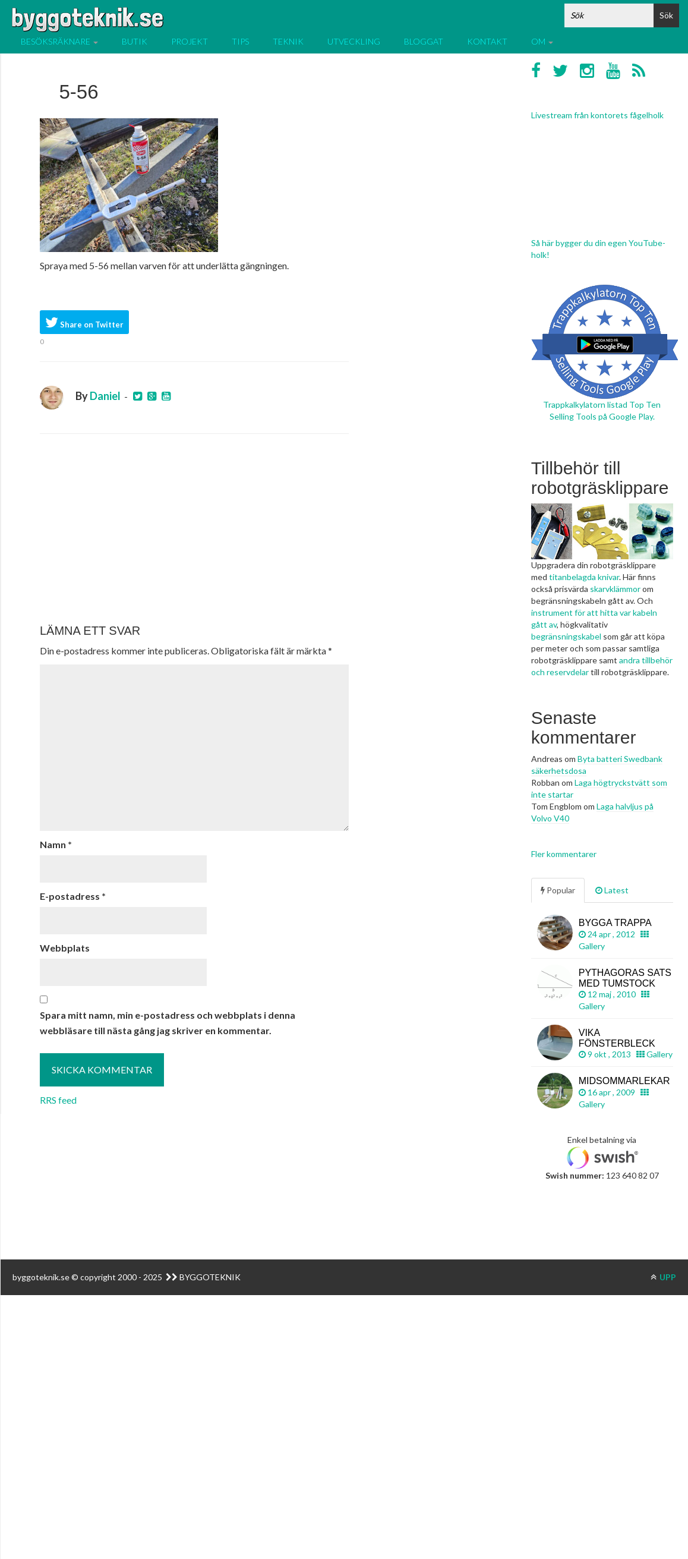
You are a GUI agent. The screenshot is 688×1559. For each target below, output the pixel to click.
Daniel (105, 395)
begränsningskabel (566, 636)
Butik (134, 41)
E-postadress (73, 896)
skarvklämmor (615, 589)
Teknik (288, 41)
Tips (240, 41)
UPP (663, 1277)
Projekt (189, 41)
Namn (56, 844)
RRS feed (58, 1100)
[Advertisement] (194, 529)
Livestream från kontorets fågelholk (597, 115)
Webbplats (65, 947)
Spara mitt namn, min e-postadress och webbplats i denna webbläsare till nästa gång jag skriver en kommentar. (167, 1022)
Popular (558, 890)
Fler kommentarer (564, 854)
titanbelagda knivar (584, 577)
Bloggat (423, 41)
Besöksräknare (59, 41)
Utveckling (353, 41)
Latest (612, 890)
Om (542, 41)
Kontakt (487, 41)
